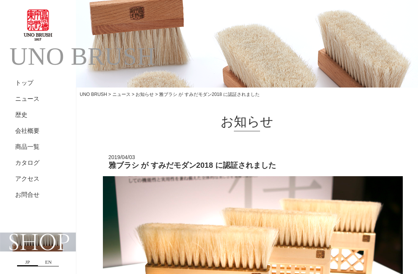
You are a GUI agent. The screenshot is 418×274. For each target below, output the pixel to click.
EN (48, 262)
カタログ (27, 162)
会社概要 (27, 130)
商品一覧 (27, 146)
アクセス (27, 178)
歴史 (21, 115)
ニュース (27, 99)
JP (27, 262)
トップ (24, 83)
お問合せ (27, 194)
